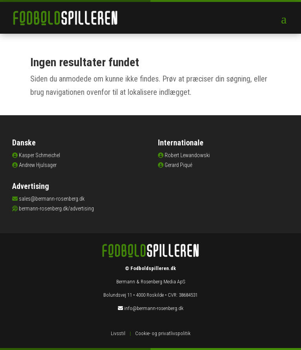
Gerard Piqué (178, 165)
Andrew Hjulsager (38, 165)
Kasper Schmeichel (39, 155)
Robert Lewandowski (187, 155)
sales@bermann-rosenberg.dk (51, 199)
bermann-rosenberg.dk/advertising (56, 208)
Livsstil (118, 333)
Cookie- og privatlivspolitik (163, 333)
